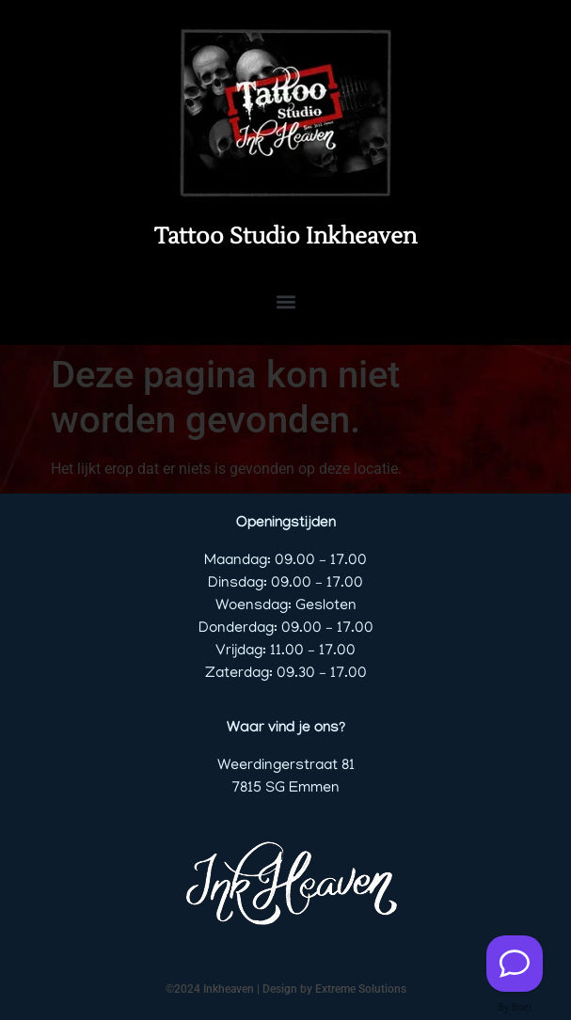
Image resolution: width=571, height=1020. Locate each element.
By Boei (515, 1006)
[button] (285, 301)
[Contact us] (514, 963)
